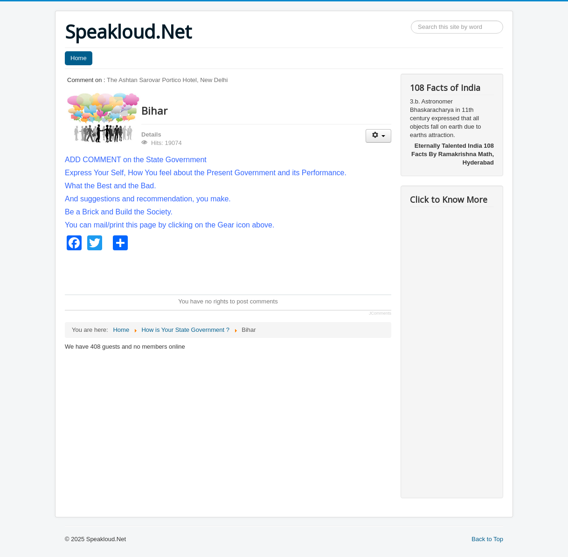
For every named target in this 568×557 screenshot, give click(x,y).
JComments (380, 313)
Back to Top (487, 539)
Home (78, 58)
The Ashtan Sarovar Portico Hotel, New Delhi (167, 79)
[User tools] (378, 136)
